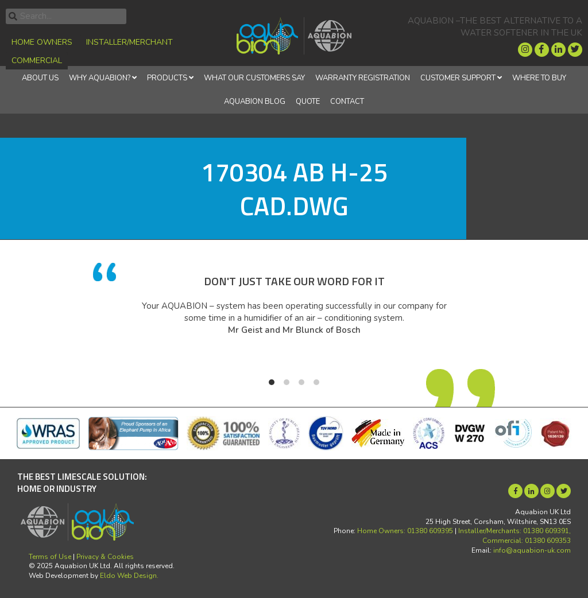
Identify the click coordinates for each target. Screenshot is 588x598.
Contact (347, 101)
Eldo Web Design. (129, 575)
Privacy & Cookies (105, 556)
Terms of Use (50, 556)
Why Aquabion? (99, 78)
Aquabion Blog (254, 101)
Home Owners (41, 42)
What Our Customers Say (254, 78)
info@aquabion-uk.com (532, 550)
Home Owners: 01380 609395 (405, 530)
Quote (308, 101)
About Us (40, 78)
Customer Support (458, 78)
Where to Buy (539, 78)
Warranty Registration (362, 78)
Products (167, 78)
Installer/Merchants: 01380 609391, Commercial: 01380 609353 (514, 535)
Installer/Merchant (129, 42)
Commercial (36, 60)
